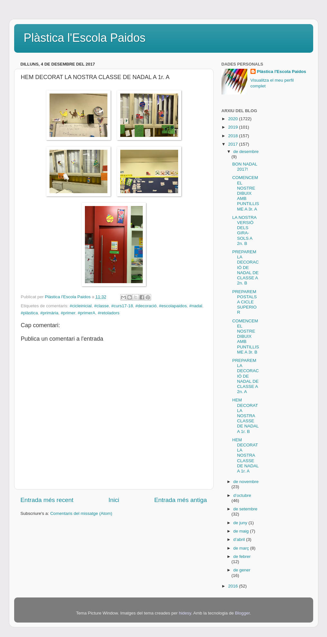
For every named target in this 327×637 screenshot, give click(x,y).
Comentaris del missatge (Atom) (81, 513)
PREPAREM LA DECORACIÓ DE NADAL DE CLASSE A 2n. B (245, 267)
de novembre (246, 481)
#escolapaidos (173, 305)
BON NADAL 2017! (244, 167)
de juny (241, 522)
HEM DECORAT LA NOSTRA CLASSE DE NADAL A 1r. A (245, 455)
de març (241, 548)
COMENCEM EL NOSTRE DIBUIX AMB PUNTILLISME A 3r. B (245, 336)
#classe (101, 305)
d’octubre (242, 495)
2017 (233, 144)
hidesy (185, 613)
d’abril (239, 539)
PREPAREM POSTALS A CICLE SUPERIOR (244, 302)
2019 (233, 127)
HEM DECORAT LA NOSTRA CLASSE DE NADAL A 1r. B (245, 416)
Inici (113, 500)
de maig (241, 531)
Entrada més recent (47, 500)
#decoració (146, 305)
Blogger (242, 613)
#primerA (86, 312)
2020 (233, 118)
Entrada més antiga (180, 500)
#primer (68, 312)
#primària (49, 312)
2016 (233, 586)
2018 (233, 135)
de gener (241, 570)
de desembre (246, 151)
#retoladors (109, 312)
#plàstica (29, 312)
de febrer (242, 556)
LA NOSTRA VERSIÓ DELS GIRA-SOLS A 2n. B (244, 230)
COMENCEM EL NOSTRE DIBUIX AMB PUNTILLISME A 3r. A (245, 193)
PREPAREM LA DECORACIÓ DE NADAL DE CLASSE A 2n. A (245, 376)
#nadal (195, 305)
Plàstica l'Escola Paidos (85, 37)
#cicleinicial (81, 305)
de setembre (245, 509)
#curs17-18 (122, 305)
